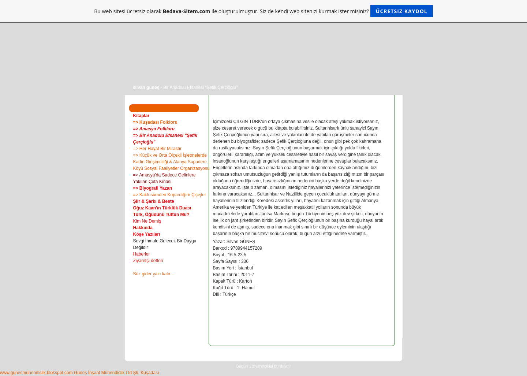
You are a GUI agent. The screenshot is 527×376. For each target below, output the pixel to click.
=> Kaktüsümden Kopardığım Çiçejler (169, 194)
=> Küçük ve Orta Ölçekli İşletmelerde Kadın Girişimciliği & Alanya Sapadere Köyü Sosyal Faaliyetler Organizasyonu (171, 162)
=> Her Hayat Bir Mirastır (157, 148)
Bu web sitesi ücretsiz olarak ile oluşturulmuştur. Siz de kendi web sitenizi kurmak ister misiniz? (263, 11)
